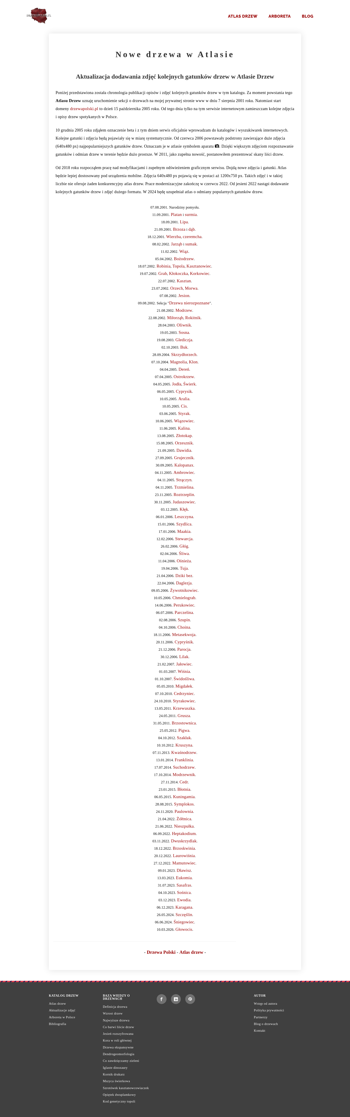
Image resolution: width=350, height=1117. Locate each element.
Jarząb (176, 244)
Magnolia (178, 362)
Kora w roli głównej (117, 1040)
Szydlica (184, 524)
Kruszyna (183, 745)
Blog (307, 16)
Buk (184, 347)
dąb (191, 229)
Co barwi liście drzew (118, 1027)
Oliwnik (184, 325)
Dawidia (183, 450)
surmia (191, 214)
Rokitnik (193, 317)
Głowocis (183, 929)
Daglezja (184, 583)
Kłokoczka (178, 273)
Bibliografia (57, 1024)
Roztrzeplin (183, 494)
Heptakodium (184, 833)
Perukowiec (183, 605)
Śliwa (184, 553)
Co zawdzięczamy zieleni (121, 1061)
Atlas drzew (242, 16)
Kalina (184, 428)
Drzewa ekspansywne (118, 1047)
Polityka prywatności (269, 1010)
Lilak (184, 656)
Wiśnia (184, 671)
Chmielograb (183, 597)
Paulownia (184, 811)
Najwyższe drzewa (116, 1020)
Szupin (184, 619)
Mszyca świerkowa (116, 1081)
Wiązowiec (184, 420)
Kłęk (184, 509)
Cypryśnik (184, 642)
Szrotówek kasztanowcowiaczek (126, 1088)
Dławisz (184, 870)
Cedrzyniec (184, 693)
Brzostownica (184, 723)
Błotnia (183, 789)
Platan (176, 214)
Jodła (176, 384)
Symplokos (184, 804)
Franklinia (184, 759)
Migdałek (183, 686)
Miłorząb (175, 317)
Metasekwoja (184, 634)
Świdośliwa (184, 678)
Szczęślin (183, 914)
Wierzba (173, 236)
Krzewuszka (184, 708)
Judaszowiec (184, 502)
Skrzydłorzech (184, 354)
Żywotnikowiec (184, 590)
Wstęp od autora (265, 1003)
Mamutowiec (183, 863)
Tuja (184, 568)
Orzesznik (184, 443)
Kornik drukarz (114, 1074)
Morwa (191, 288)
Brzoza (179, 229)
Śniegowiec (184, 922)
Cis (184, 406)
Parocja (183, 649)
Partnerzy (260, 1017)
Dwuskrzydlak (184, 841)
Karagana (183, 907)
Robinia (164, 266)
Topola (179, 266)
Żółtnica (184, 818)
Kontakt (259, 1030)
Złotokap (184, 435)
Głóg (183, 546)
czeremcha (192, 236)
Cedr (183, 782)
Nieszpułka (184, 826)
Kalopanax (183, 465)
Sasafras (184, 885)
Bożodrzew (184, 258)
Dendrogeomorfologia (118, 1054)
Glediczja (183, 339)
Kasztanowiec (199, 266)
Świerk (189, 384)
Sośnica (184, 892)
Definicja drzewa (115, 1006)
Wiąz (183, 251)
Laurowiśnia (184, 855)
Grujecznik (184, 457)
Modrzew (183, 310)
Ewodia (184, 899)
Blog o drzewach (266, 1024)
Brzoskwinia (184, 848)
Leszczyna (184, 516)
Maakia (183, 531)
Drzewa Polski (161, 952)
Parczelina (184, 612)
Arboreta (280, 16)
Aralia (183, 398)
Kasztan (184, 280)
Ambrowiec (183, 472)
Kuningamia (184, 796)
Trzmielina (184, 487)
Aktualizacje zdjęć (62, 1010)
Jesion (183, 295)
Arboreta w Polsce (62, 1017)
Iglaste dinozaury (115, 1067)
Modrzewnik (184, 774)
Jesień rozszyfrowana (118, 1033)
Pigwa (183, 730)
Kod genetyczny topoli (119, 1101)
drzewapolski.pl (84, 108)
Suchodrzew (184, 767)
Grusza (184, 715)
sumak (191, 244)
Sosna (184, 332)
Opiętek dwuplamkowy (119, 1094)
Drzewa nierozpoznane (189, 303)
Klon (193, 362)
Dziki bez (183, 575)
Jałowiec (184, 664)
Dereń (184, 369)
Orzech (176, 288)
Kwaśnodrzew (183, 752)
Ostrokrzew (184, 376)
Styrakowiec (184, 701)
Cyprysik (184, 391)
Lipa (184, 222)
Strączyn (184, 479)
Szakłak (184, 737)
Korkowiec (199, 273)
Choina (183, 627)
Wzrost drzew (113, 1013)
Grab (162, 273)
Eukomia (184, 877)
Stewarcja (184, 538)
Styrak (184, 413)
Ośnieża (184, 560)
